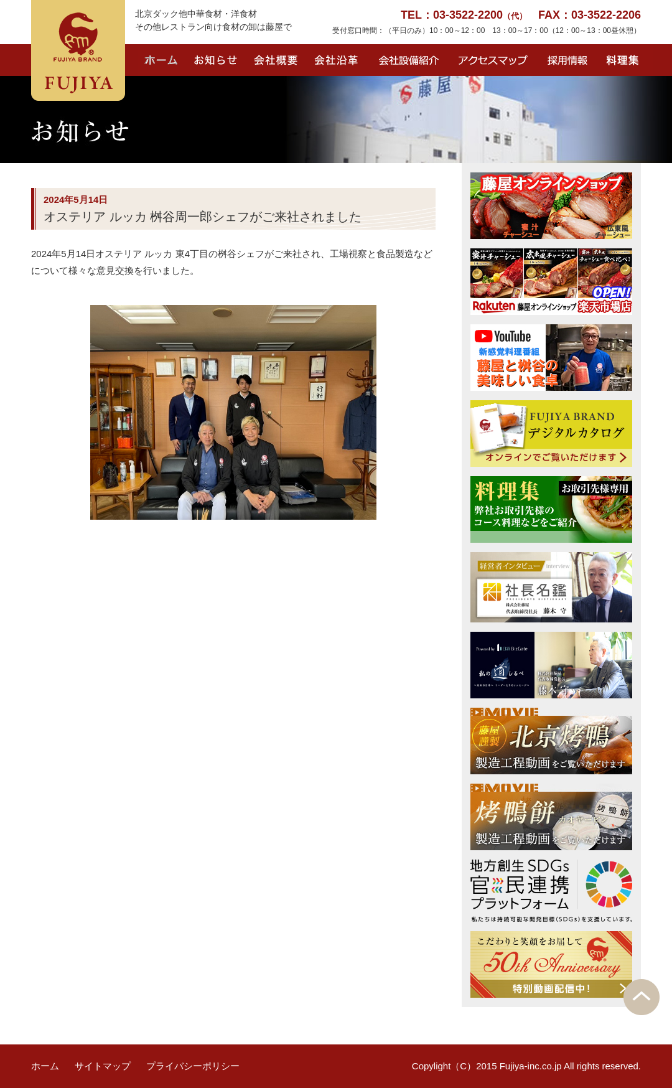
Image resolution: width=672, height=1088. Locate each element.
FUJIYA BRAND (78, 50)
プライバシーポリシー (193, 1066)
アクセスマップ (494, 60)
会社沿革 (337, 60)
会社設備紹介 (411, 60)
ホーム (162, 60)
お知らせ (216, 60)
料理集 (625, 60)
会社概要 (276, 60)
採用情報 (566, 60)
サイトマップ (103, 1066)
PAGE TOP (641, 997)
